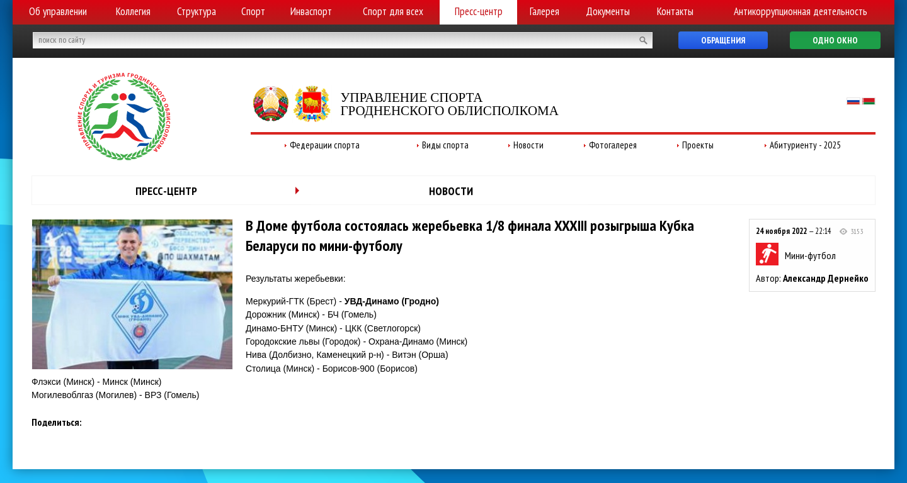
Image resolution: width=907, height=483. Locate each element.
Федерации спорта (325, 145)
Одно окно (835, 40)
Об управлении (58, 11)
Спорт (253, 11)
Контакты (675, 11)
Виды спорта (445, 145)
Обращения (723, 40)
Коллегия (133, 11)
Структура (196, 11)
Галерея (544, 11)
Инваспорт (311, 11)
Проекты (698, 145)
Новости (528, 145)
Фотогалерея (613, 145)
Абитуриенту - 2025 (805, 145)
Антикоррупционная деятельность (800, 11)
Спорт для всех (393, 11)
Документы (608, 11)
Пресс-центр (479, 11)
